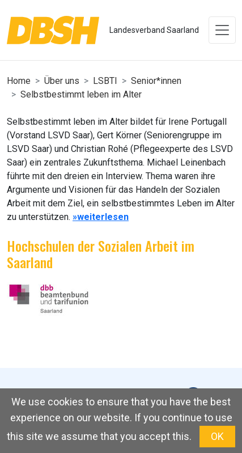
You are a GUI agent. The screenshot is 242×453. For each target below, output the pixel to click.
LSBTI (105, 80)
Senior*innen (156, 80)
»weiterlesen (101, 216)
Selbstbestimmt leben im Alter (81, 94)
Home (19, 80)
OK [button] (217, 436)
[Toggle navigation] (222, 30)
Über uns (61, 80)
